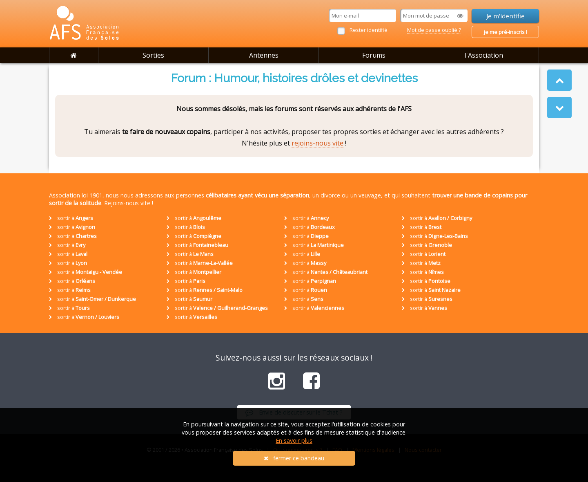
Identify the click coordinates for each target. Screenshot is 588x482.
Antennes (263, 55)
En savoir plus (294, 440)
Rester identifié (369, 30)
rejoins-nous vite (317, 143)
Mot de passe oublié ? (434, 30)
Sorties (153, 55)
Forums (373, 55)
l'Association (484, 55)
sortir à (71, 218)
